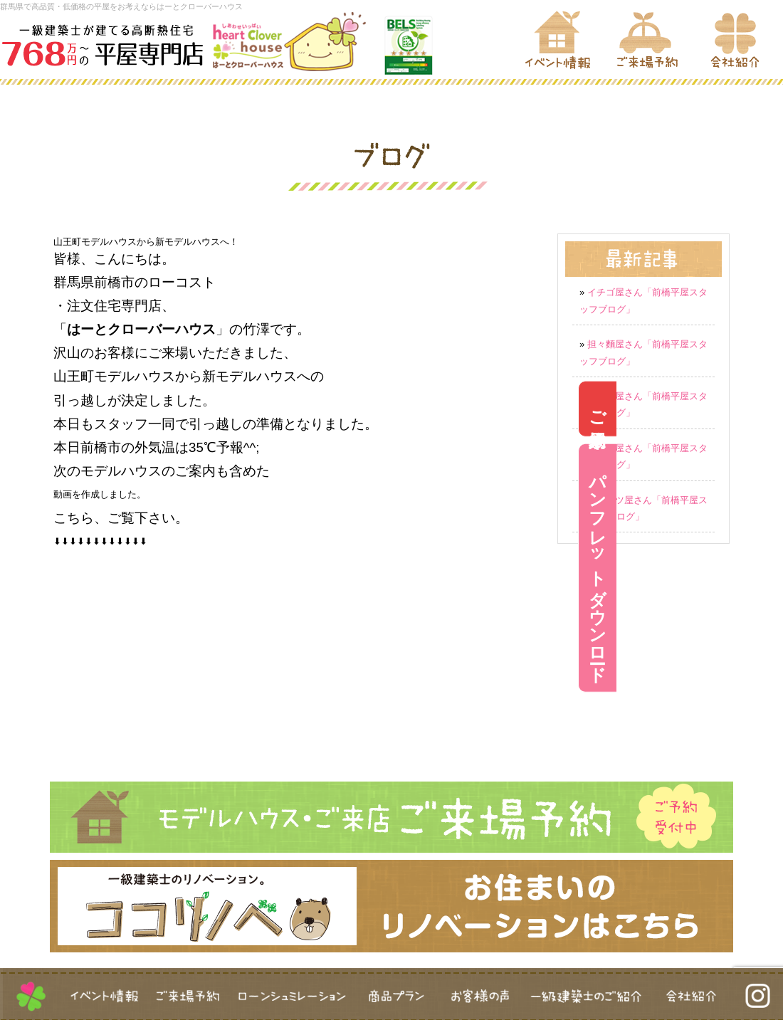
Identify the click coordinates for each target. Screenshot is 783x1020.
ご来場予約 (764, 409)
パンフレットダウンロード (764, 568)
